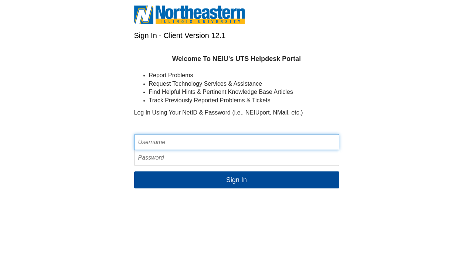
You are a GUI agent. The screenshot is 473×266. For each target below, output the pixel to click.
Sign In (236, 180)
